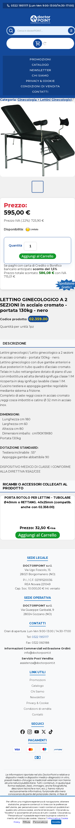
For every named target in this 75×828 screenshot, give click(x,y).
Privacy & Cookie (40, 81)
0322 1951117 (40, 637)
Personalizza (40, 822)
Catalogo (40, 64)
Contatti (40, 91)
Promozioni (40, 59)
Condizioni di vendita (40, 86)
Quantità (15, 245)
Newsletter (40, 70)
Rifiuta (26, 822)
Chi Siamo (40, 75)
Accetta (56, 822)
